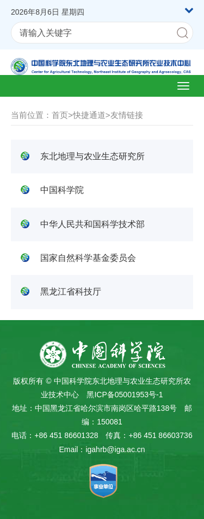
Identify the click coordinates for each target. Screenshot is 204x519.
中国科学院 (62, 190)
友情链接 (126, 115)
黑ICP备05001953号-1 (124, 394)
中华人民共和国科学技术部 (92, 224)
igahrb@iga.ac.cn (115, 449)
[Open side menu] (183, 86)
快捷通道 (89, 115)
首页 (60, 115)
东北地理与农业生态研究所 (92, 156)
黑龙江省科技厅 (70, 291)
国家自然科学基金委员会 (88, 257)
